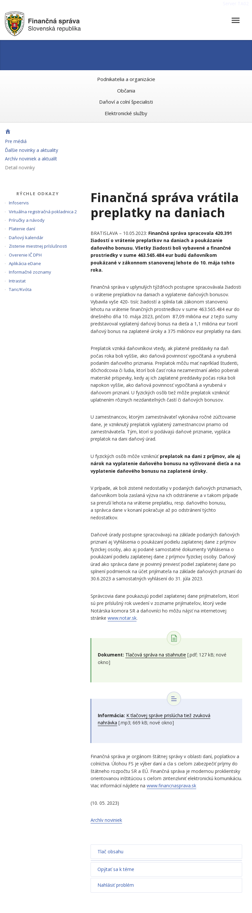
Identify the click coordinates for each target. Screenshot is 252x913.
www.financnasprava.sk (171, 785)
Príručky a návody (27, 220)
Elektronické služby (126, 113)
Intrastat (17, 281)
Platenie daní (22, 229)
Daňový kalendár (26, 237)
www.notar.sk (122, 618)
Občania (126, 90)
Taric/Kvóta (20, 289)
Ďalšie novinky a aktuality (31, 150)
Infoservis (19, 203)
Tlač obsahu (110, 851)
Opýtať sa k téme (115, 869)
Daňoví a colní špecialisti (126, 101)
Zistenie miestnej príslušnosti (38, 246)
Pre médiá (16, 141)
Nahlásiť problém (115, 885)
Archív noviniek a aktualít (31, 159)
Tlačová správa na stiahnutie (155, 655)
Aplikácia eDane (25, 263)
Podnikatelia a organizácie (126, 79)
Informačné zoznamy (30, 272)
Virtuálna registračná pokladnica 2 (43, 212)
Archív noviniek (106, 820)
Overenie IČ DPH (25, 255)
